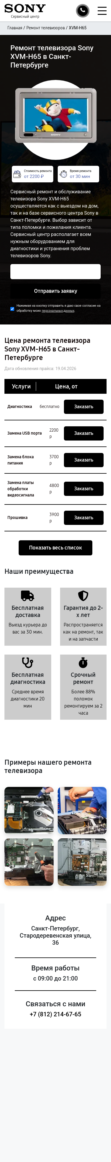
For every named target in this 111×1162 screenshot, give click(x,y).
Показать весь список (55, 547)
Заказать (83, 406)
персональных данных (58, 311)
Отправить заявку (55, 291)
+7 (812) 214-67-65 (55, 1014)
